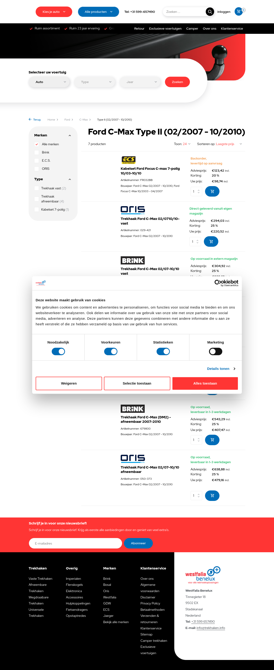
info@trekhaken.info (211, 628)
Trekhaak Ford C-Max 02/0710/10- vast (150, 221)
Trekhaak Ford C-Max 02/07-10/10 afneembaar (150, 469)
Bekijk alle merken (116, 622)
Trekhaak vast (50, 188)
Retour (139, 28)
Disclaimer (147, 597)
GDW (107, 603)
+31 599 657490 (203, 621)
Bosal (107, 585)
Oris (106, 591)
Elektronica (74, 591)
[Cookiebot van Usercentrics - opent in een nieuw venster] (218, 283)
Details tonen (218, 369)
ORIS (41, 169)
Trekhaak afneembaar (49, 198)
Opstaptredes (76, 616)
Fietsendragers (77, 610)
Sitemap (146, 634)
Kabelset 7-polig (51, 209)
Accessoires (74, 597)
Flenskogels (74, 585)
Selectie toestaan (137, 383)
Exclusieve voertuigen (165, 28)
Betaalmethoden (152, 610)
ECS (106, 610)
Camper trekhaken (153, 641)
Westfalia (109, 597)
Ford (69, 120)
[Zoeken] (188, 11)
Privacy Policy (150, 603)
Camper (192, 28)
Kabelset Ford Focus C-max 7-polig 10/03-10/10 (150, 171)
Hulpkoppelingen (78, 603)
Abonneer (138, 543)
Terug (35, 120)
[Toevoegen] (212, 191)
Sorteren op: (206, 144)
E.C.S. (42, 160)
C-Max (85, 120)
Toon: (178, 144)
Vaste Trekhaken (40, 578)
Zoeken (177, 82)
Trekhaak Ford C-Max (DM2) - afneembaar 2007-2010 (146, 419)
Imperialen (73, 578)
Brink (41, 152)
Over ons (209, 28)
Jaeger (108, 616)
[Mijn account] (223, 12)
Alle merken (46, 144)
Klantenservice (232, 28)
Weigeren (69, 383)
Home (53, 120)
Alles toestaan (205, 383)
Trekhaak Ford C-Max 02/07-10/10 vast (150, 271)
